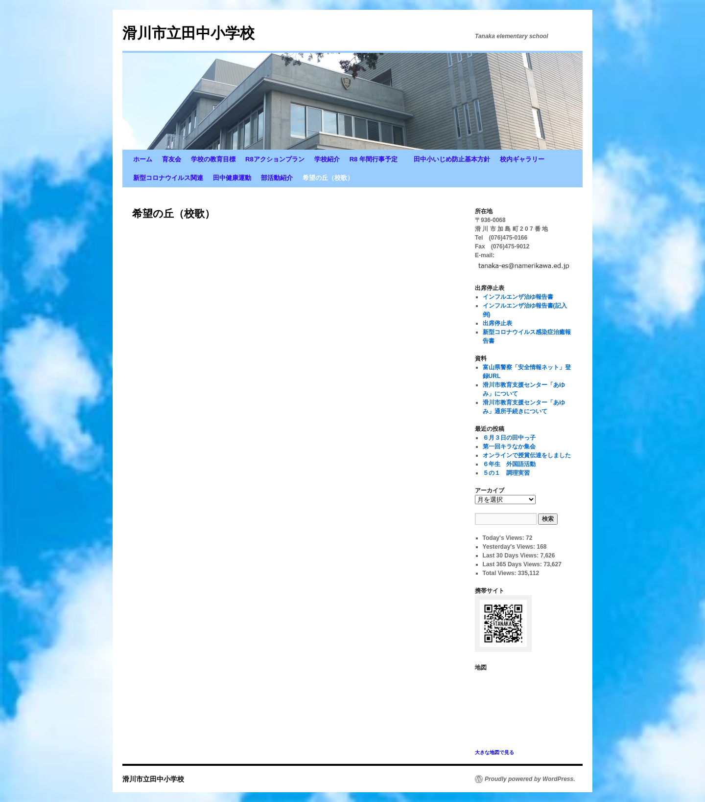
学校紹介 (327, 159)
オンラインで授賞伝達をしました (527, 455)
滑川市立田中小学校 (188, 33)
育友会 (171, 159)
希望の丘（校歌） (328, 177)
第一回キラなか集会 (509, 446)
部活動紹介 (277, 177)
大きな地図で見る (494, 752)
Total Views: (500, 573)
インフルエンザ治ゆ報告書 (518, 296)
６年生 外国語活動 (509, 464)
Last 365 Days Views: (513, 564)
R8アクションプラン (275, 159)
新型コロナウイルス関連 (168, 177)
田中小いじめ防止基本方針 (452, 159)
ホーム (142, 159)
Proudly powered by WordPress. (530, 779)
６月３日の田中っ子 (509, 437)
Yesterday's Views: (510, 546)
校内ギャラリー (522, 159)
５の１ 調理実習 (506, 472)
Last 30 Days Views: (511, 555)
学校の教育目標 (213, 159)
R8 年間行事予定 (377, 159)
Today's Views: (504, 538)
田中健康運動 (232, 177)
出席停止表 (497, 323)
